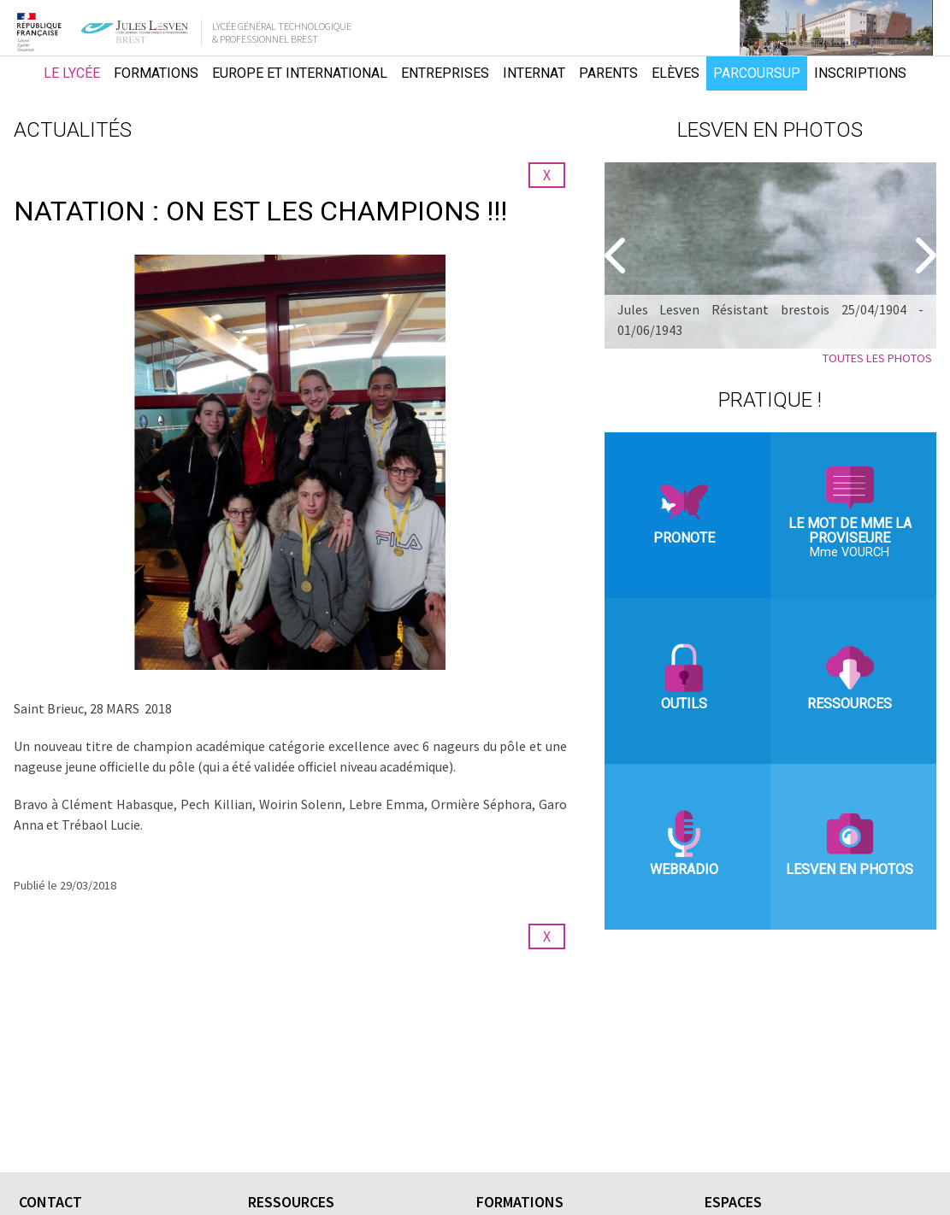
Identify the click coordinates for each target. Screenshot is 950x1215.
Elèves (675, 73)
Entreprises (445, 73)
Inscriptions (860, 73)
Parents (608, 73)
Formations (156, 73)
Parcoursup (756, 73)
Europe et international (299, 73)
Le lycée (72, 73)
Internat (534, 73)
